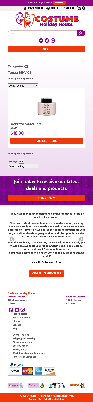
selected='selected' (21, 161)
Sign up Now (46, 197)
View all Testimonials (46, 273)
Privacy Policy (20, 349)
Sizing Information (22, 342)
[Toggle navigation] (26, 66)
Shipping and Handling (24, 338)
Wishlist (67, 8)
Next (81, 239)
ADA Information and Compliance (29, 353)
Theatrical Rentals (22, 317)
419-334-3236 (14, 303)
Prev (11, 239)
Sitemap (17, 321)
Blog (15, 328)
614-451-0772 (73, 303)
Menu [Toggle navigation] (47, 49)
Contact (17, 325)
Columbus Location (75, 297)
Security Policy (20, 346)
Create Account (33, 8)
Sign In (52, 8)
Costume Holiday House (21, 293)
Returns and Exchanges (24, 357)
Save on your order (46, 3)
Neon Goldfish (56, 399)
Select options (46, 141)
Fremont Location (16, 297)
